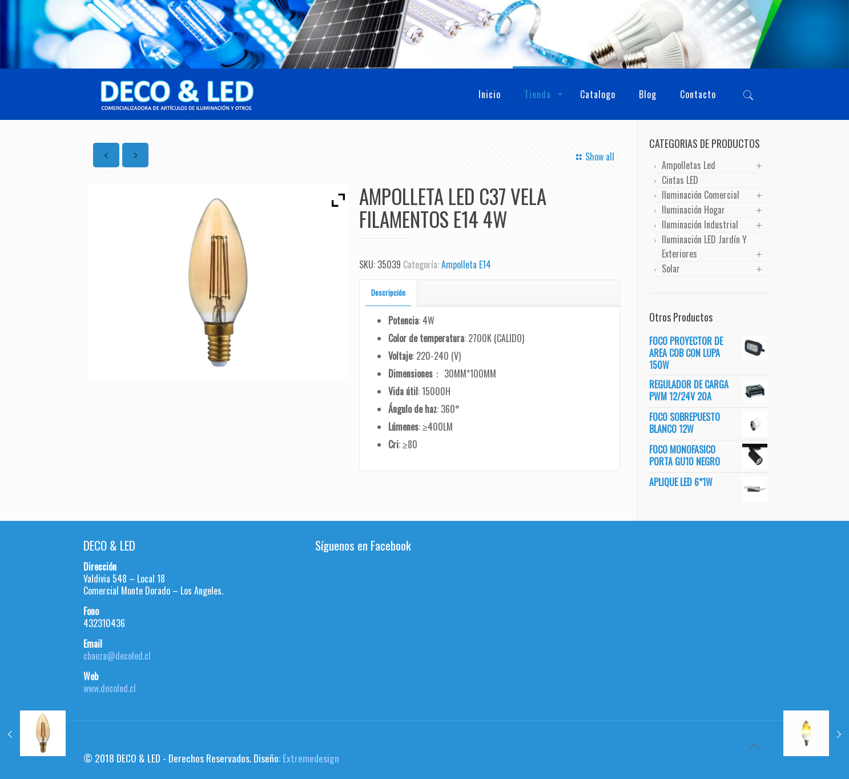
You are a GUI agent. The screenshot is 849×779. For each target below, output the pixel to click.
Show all (593, 156)
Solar (671, 268)
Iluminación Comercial (700, 195)
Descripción (388, 292)
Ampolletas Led (688, 165)
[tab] (388, 293)
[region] (424, 34)
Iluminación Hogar (693, 209)
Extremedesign (311, 757)
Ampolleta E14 (466, 264)
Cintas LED (680, 180)
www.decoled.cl (109, 688)
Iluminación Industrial (700, 224)
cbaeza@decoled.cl (117, 655)
